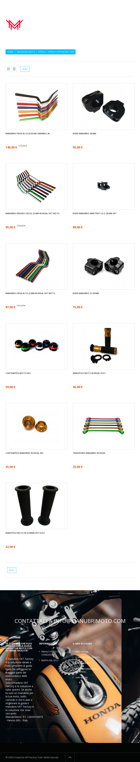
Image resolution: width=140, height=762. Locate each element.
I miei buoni (81, 677)
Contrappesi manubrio (119, 19)
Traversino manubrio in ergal (89, 453)
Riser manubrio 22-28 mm (86, 293)
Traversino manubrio (122, 23)
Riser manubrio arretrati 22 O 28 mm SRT (95, 213)
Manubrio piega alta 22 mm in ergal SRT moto (30, 293)
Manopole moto (93, 19)
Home (10, 52)
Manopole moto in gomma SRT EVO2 (25, 533)
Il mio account (82, 643)
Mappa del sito (49, 660)
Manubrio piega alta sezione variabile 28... (28, 133)
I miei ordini (81, 651)
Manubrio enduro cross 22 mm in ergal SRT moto (33, 213)
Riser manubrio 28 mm (84, 133)
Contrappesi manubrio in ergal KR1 (25, 453)
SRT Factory (24, 706)
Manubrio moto (70, 19)
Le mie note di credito (87, 657)
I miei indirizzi (82, 663)
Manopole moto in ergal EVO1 (89, 373)
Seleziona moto (26, 52)
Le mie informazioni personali (86, 670)
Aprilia (42, 52)
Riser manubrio (96, 23)
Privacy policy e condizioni (50, 653)
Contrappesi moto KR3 (18, 373)
